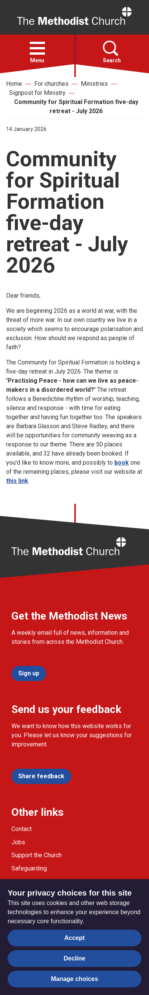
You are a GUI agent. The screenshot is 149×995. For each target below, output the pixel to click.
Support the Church (36, 855)
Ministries (94, 83)
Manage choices (74, 979)
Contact (21, 829)
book (121, 462)
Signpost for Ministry (37, 92)
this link (17, 480)
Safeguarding (29, 868)
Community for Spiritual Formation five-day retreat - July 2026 (76, 106)
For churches (51, 83)
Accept (74, 938)
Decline (74, 958)
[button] (37, 48)
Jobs (18, 842)
